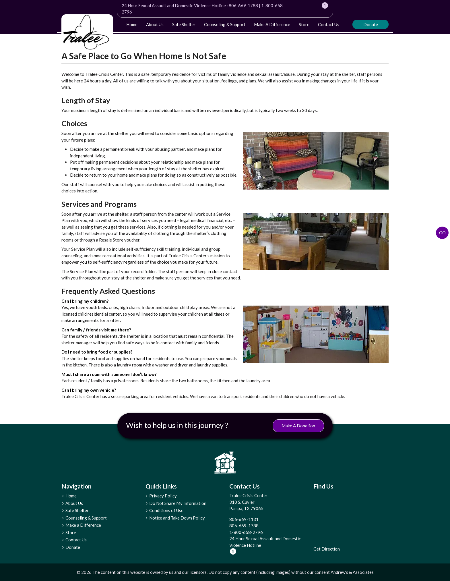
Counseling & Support (224, 24)
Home (131, 24)
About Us (155, 24)
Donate (370, 24)
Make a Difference (272, 24)
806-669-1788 (243, 5)
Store (304, 24)
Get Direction (326, 548)
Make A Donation (298, 425)
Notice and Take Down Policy (177, 517)
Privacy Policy (163, 495)
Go (442, 232)
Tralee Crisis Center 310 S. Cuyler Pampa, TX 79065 (248, 502)
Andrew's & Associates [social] (352, 572)
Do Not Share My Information (177, 503)
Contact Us (328, 24)
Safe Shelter (183, 24)
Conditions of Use (166, 510)
